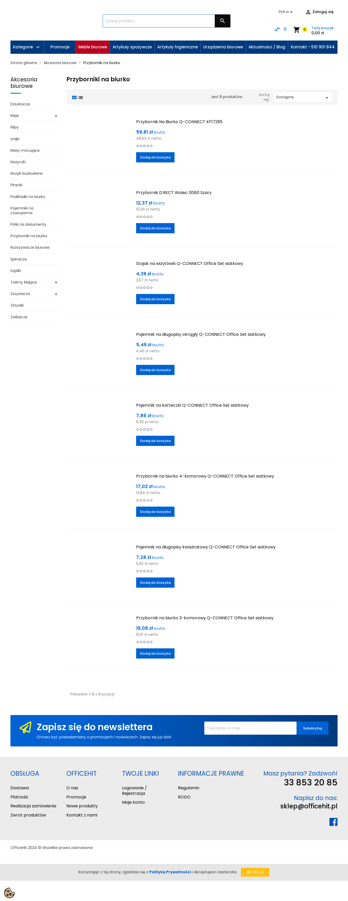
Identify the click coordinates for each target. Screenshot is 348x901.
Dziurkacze (20, 104)
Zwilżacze (18, 317)
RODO (184, 797)
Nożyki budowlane (26, 173)
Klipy (14, 127)
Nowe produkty (82, 806)
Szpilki (15, 270)
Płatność (19, 797)
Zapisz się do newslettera (95, 727)
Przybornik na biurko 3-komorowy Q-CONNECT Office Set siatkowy (205, 618)
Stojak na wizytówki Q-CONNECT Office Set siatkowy (189, 263)
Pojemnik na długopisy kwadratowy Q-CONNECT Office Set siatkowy (206, 547)
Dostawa (19, 788)
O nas (72, 788)
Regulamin (188, 788)
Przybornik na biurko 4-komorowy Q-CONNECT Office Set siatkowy (205, 476)
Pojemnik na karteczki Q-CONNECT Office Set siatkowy (192, 405)
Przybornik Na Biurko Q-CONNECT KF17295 (179, 122)
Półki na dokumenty (28, 224)
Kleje (14, 115)
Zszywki (17, 305)
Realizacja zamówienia (33, 806)
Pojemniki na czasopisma (21, 211)
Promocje (76, 797)
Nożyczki (18, 162)
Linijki (14, 138)
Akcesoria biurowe (23, 83)
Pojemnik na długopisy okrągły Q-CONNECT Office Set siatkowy (201, 334)
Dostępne (303, 97)
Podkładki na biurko (27, 196)
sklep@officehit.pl (309, 806)
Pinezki (16, 185)
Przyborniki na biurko (28, 236)
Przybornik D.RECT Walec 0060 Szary (174, 193)
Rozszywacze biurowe (30, 247)
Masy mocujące (25, 150)
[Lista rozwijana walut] (286, 12)
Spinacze (18, 259)
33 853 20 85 (311, 782)
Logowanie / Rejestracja (134, 790)
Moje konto (133, 802)
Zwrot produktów (28, 815)
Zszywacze (20, 293)
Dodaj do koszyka (155, 157)
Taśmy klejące (23, 282)
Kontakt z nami (81, 815)
